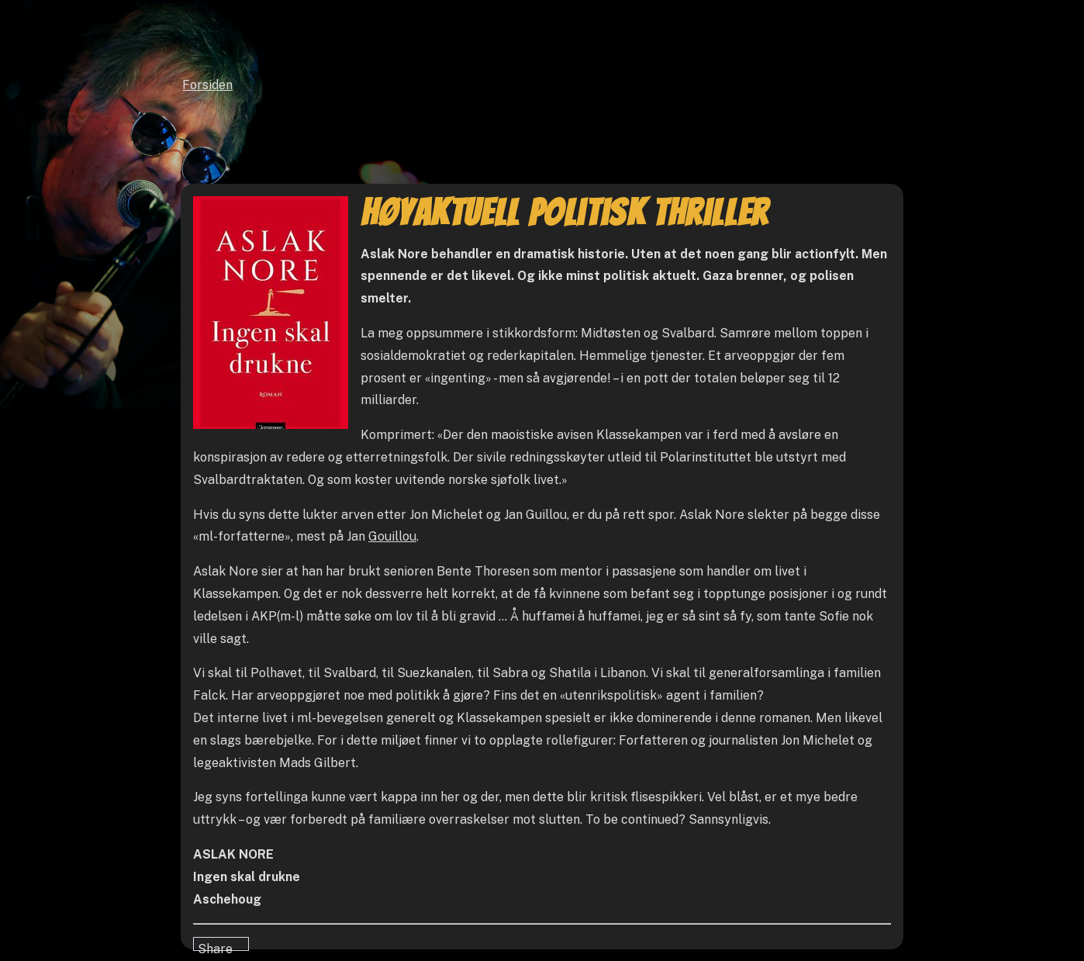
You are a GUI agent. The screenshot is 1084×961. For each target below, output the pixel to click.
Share (215, 946)
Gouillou (392, 536)
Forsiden (207, 85)
